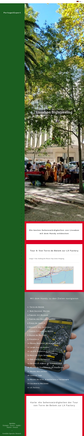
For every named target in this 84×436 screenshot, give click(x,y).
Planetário (34, 339)
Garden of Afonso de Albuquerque (46, 363)
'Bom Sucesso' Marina (39, 311)
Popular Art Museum (38, 315)
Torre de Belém (37, 307)
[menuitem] (12, 138)
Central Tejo (36, 375)
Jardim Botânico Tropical (42, 351)
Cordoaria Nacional (39, 383)
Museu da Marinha (38, 335)
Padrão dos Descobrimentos (42, 319)
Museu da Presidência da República (47, 367)
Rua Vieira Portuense (40, 359)
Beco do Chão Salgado (40, 355)
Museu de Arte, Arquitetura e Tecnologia (49, 379)
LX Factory (35, 387)
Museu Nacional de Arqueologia (45, 343)
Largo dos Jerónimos (39, 347)
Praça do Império (37, 323)
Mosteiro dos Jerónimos (40, 327)
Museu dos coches (38, 371)
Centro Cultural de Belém (41, 331)
